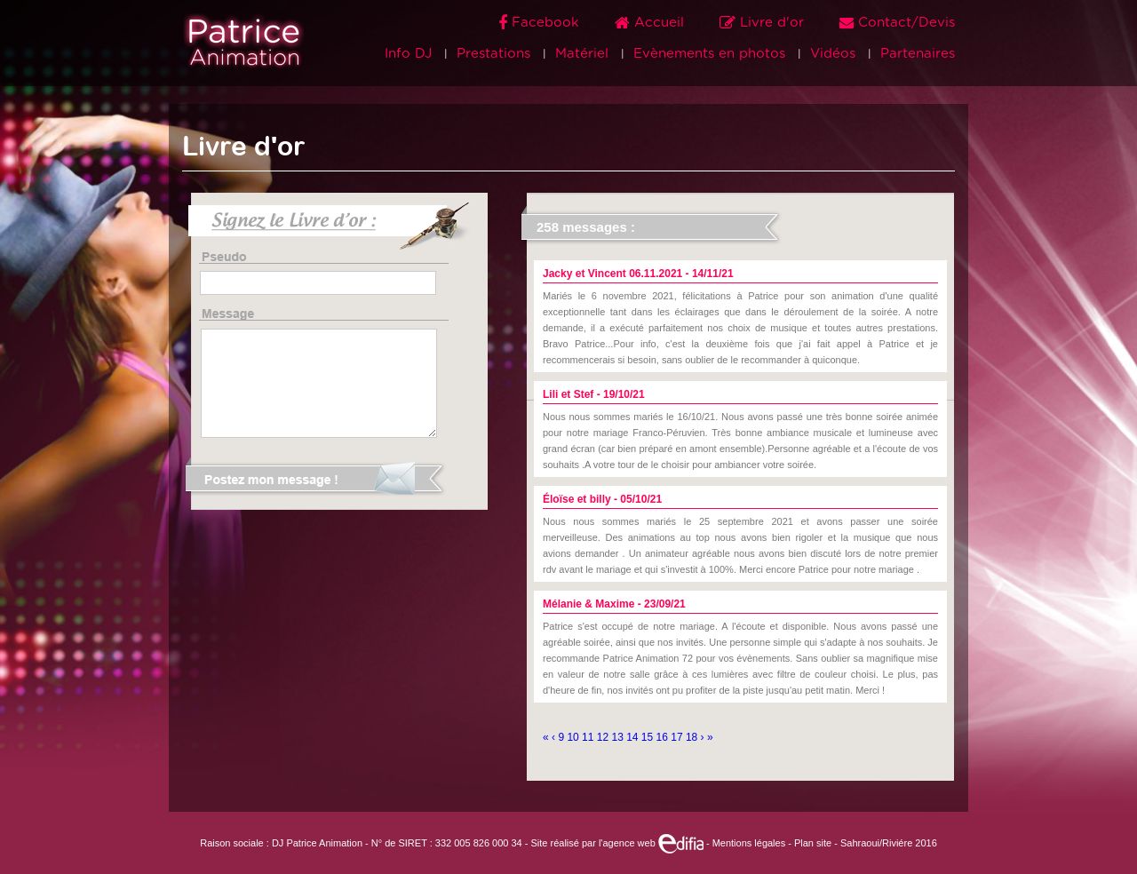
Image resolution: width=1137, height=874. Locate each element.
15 (648, 737)
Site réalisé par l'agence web (616, 843)
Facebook (541, 22)
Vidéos (832, 53)
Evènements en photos (709, 53)
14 (633, 737)
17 (678, 737)
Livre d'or (764, 22)
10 (574, 737)
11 (589, 737)
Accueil (651, 22)
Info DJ (408, 53)
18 (693, 737)
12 (604, 737)
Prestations (493, 53)
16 (664, 737)
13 (618, 737)
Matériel (581, 53)
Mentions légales (749, 843)
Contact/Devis (897, 22)
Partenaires (917, 53)
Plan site (812, 843)
